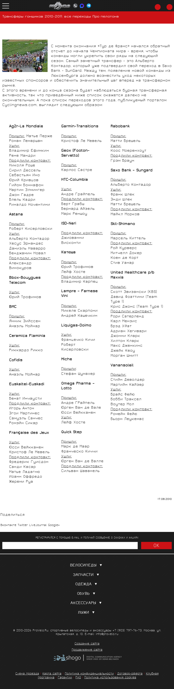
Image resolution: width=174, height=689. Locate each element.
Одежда (87, 584)
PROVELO (59, 5)
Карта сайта (51, 674)
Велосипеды (87, 565)
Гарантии (65, 678)
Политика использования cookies (110, 678)
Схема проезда (27, 674)
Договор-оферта (130, 674)
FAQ (78, 678)
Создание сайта (87, 644)
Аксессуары (87, 603)
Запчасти (87, 575)
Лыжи (87, 612)
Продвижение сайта (87, 650)
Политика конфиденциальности (89, 674)
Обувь (87, 594)
